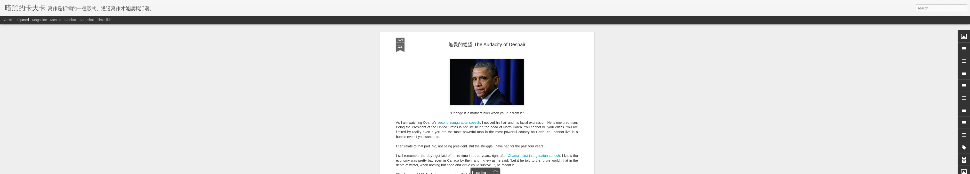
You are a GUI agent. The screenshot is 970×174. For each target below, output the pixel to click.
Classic (7, 20)
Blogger (500, 171)
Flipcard (23, 20)
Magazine (39, 20)
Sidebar (70, 20)
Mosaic (55, 20)
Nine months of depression (422, 131)
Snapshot (87, 20)
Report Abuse (514, 171)
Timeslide (104, 20)
